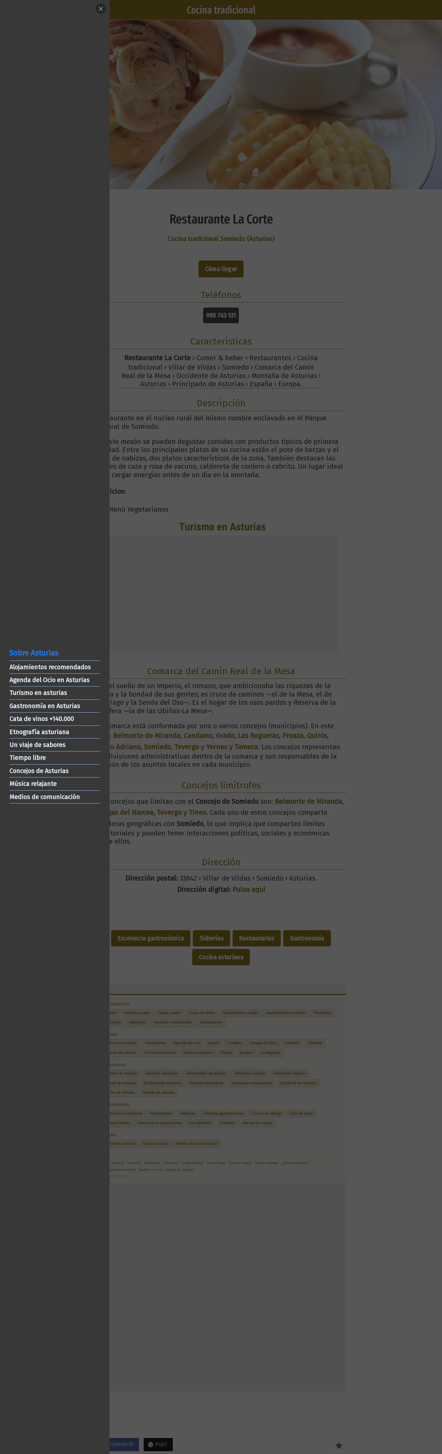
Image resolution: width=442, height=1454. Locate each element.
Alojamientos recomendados (50, 667)
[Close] (101, 9)
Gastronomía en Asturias (44, 706)
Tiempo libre (27, 757)
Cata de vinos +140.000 (41, 719)
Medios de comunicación (44, 797)
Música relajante (33, 784)
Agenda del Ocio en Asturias (49, 680)
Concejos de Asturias (39, 771)
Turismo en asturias (38, 693)
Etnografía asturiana (39, 732)
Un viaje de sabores (37, 745)
